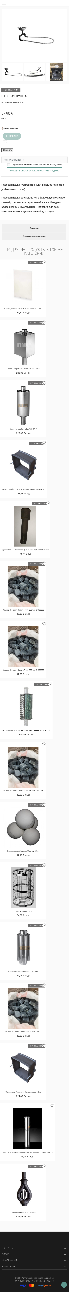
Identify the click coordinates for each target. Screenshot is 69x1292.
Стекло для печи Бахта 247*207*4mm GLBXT (23, 308)
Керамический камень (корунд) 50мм (23, 851)
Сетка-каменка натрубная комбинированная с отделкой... (26, 730)
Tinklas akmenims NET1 (23, 911)
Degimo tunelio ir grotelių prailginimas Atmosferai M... (23, 489)
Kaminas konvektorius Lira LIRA (23, 1213)
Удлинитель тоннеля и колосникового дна (23, 1092)
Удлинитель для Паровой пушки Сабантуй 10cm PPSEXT (25, 550)
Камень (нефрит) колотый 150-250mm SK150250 (23, 610)
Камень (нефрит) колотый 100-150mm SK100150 (23, 791)
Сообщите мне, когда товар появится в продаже (34, 171)
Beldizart (20, 102)
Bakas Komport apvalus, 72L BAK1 (23, 429)
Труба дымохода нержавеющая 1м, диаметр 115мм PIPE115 (27, 1152)
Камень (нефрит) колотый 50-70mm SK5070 (23, 1032)
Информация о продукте (34, 236)
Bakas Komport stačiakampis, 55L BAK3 (23, 369)
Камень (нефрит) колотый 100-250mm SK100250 (23, 670)
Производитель (8, 102)
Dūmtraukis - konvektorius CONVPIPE (23, 971)
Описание (34, 228)
